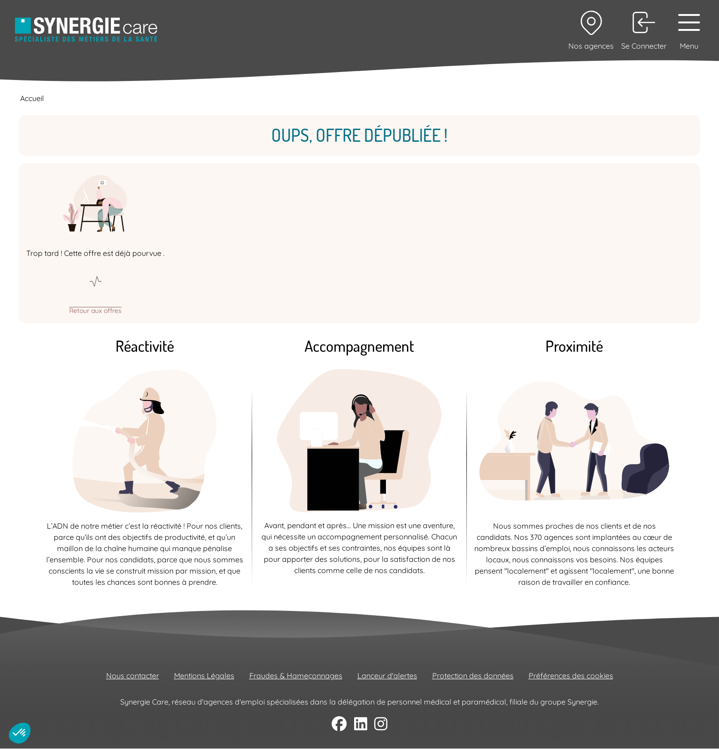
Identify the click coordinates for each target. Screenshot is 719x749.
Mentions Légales (204, 675)
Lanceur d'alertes (387, 675)
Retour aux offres (95, 310)
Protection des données (473, 675)
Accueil (32, 98)
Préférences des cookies (571, 675)
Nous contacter (132, 675)
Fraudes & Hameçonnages (295, 675)
